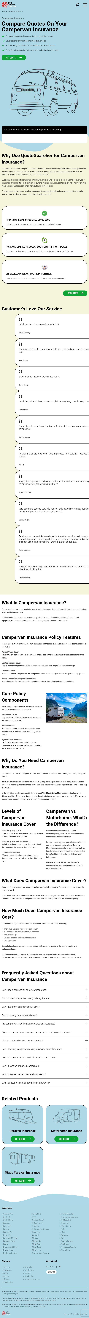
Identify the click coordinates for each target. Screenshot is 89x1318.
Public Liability (66, 1220)
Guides (5, 1273)
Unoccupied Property (68, 1247)
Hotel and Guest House (40, 1229)
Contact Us (51, 1272)
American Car (8, 1214)
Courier (5, 1244)
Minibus (35, 1238)
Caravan (6, 1229)
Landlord (35, 1235)
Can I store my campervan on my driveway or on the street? (32, 1049)
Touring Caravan (67, 1241)
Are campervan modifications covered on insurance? (28, 1023)
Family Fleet (36, 1214)
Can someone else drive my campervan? (22, 1040)
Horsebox (35, 1226)
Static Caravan (66, 1226)
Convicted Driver (9, 1241)
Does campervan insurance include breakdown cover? (29, 1057)
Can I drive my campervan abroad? (19, 1015)
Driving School (8, 1250)
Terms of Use (29, 1267)
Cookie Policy (29, 1270)
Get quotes (76, 293)
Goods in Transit (38, 1220)
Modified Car (36, 1241)
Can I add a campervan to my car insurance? (24, 990)
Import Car (36, 1232)
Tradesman (65, 1244)
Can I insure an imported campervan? (21, 1066)
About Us (6, 1267)
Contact (6, 1276)
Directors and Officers (11, 1247)
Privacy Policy (8, 1282)
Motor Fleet (36, 1244)
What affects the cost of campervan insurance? (26, 1082)
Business (6, 1223)
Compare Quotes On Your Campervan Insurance (34, 26)
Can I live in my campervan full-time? (21, 1006)
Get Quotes (14, 57)
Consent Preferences (32, 1279)
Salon (63, 1229)
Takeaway (65, 1235)
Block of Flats (8, 1220)
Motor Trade (36, 1247)
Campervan (7, 1226)
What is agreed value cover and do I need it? (24, 1074)
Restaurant (65, 1223)
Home (3, 11)
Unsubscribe (29, 1276)
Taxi (62, 1238)
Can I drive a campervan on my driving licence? (26, 998)
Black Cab (6, 1217)
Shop (63, 1232)
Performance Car (67, 1214)
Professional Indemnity (69, 1217)
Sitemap (27, 1273)
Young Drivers (66, 1250)
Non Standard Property (40, 1253)
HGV (34, 1217)
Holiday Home (37, 1223)
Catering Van (8, 1232)
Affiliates (6, 1279)
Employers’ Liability (10, 1253)
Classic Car (7, 1235)
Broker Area (7, 1270)
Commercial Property (10, 1238)
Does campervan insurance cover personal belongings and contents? (37, 1032)
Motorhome (36, 1250)
